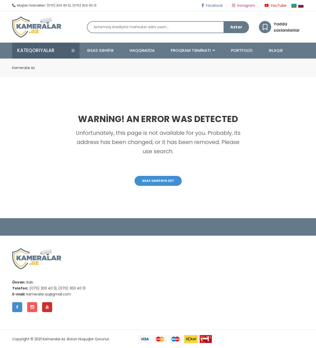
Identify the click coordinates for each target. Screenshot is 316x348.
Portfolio (242, 50)
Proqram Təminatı (193, 50)
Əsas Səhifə (100, 50)
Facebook (212, 5)
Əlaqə (276, 50)
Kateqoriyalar (36, 50)
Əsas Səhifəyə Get (158, 181)
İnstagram (243, 5)
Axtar (236, 27)
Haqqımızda (142, 50)
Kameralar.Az (23, 67)
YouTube (275, 5)
